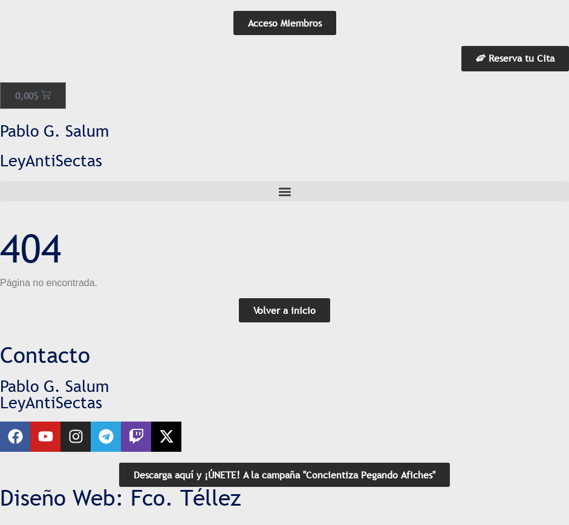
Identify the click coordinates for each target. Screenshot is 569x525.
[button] (284, 191)
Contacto (45, 355)
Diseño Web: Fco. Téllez (120, 498)
